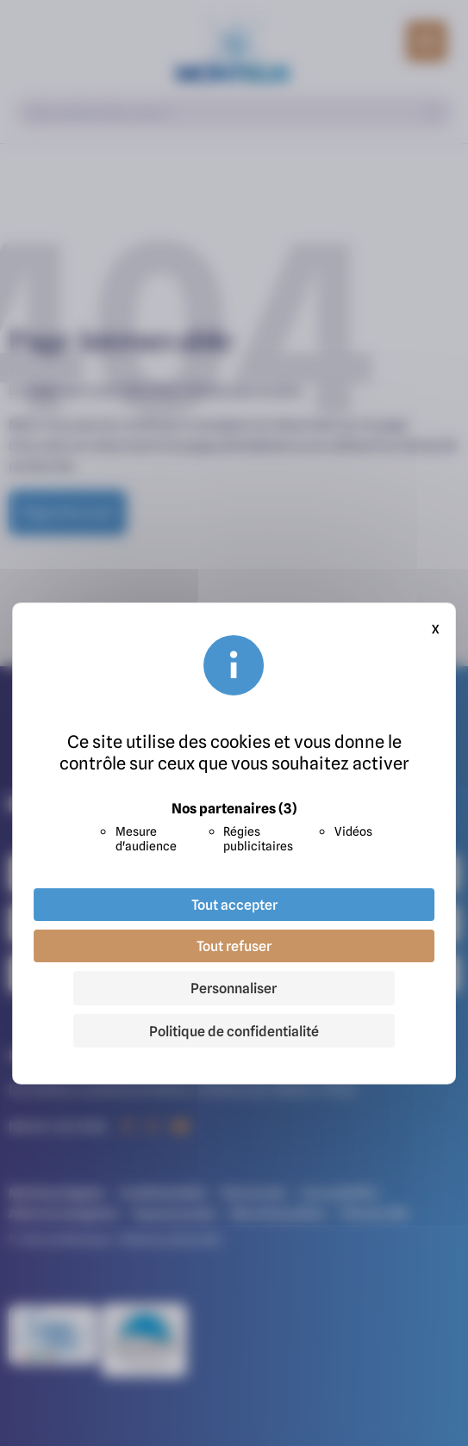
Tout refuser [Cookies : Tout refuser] (234, 946)
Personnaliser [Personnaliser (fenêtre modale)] (233, 988)
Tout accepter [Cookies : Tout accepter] (234, 904)
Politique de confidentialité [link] (234, 1031)
